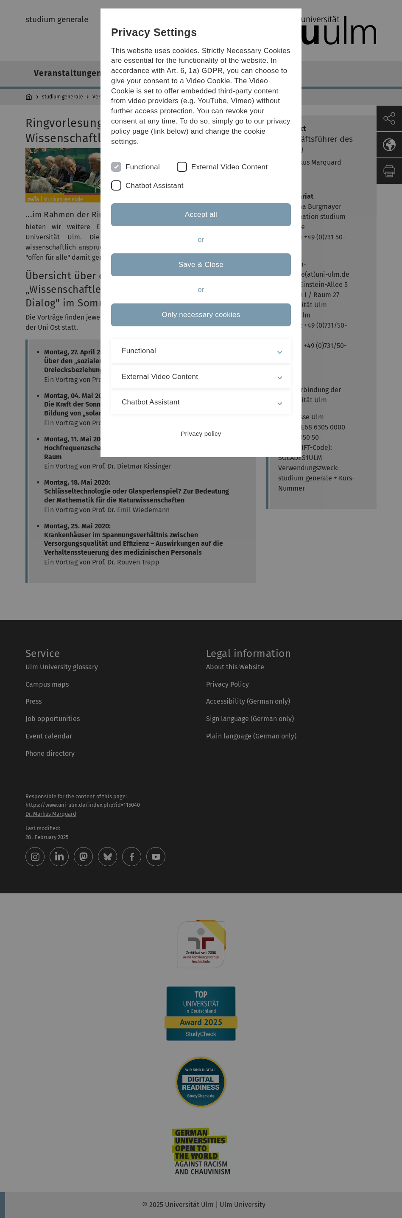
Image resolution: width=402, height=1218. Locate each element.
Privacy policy (201, 433)
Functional (143, 167)
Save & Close (201, 265)
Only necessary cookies (201, 315)
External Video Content (229, 167)
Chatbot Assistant (155, 186)
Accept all (201, 214)
